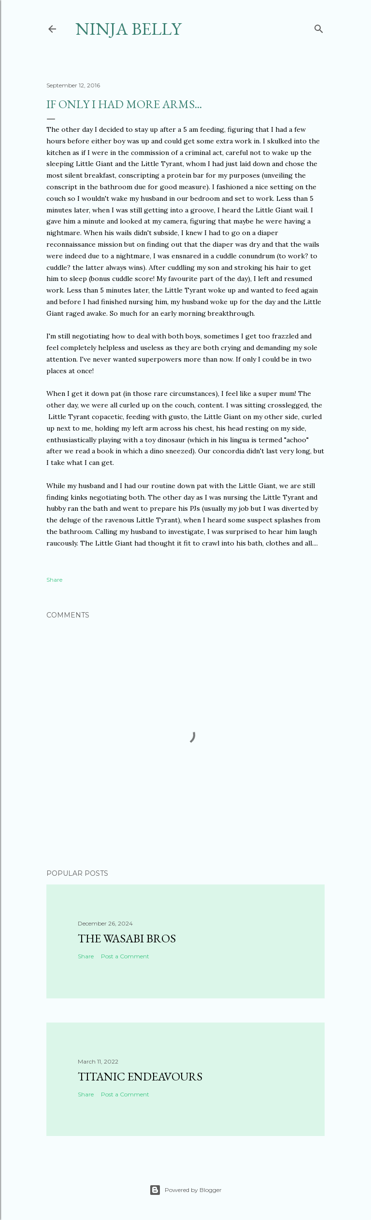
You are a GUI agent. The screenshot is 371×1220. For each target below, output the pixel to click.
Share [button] (54, 579)
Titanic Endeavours (140, 1076)
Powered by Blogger (185, 1190)
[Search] (319, 26)
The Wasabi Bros (127, 938)
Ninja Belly (128, 28)
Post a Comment (125, 956)
